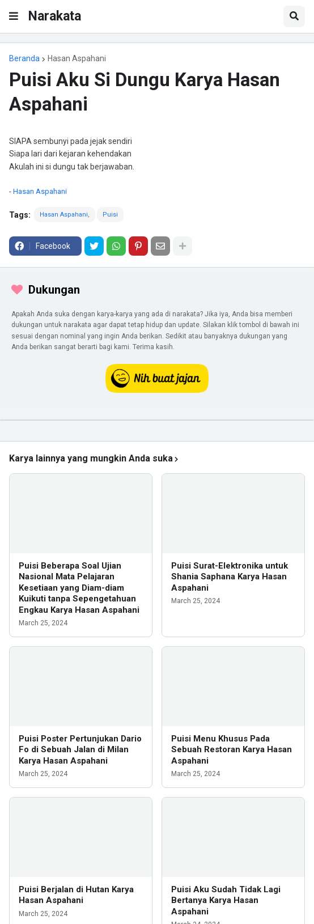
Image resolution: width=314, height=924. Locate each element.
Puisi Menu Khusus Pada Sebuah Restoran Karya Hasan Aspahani (231, 750)
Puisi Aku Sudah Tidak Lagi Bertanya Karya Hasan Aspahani (226, 900)
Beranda (24, 58)
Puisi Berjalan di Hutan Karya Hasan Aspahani (76, 895)
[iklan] (157, 420)
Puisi (110, 214)
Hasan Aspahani (77, 58)
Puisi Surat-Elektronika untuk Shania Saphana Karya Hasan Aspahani (229, 577)
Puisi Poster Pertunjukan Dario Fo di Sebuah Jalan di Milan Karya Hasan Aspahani (80, 750)
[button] (13, 16)
